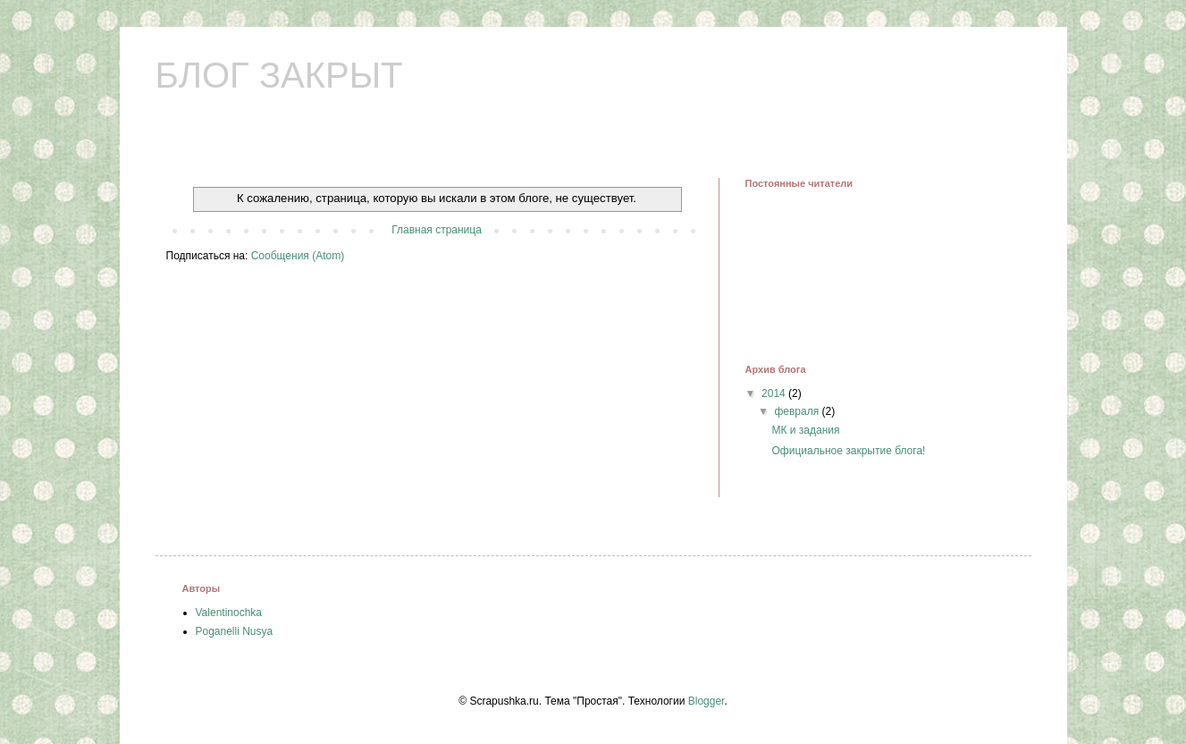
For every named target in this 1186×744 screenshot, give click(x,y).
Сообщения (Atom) (297, 255)
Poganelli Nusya (234, 631)
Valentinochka (229, 612)
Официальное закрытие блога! (848, 450)
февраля (797, 411)
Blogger (706, 701)
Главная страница (436, 230)
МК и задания (805, 430)
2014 (774, 393)
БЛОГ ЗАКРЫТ (279, 75)
